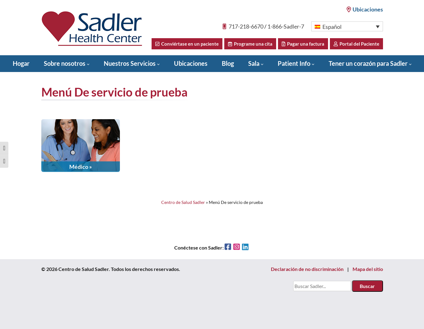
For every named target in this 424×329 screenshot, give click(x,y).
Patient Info (294, 63)
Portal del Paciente (356, 44)
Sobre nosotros (64, 63)
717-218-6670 (246, 26)
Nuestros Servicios (130, 63)
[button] (347, 26)
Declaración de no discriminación (307, 269)
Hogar (21, 63)
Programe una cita (250, 44)
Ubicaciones (365, 9)
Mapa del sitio (368, 269)
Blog (228, 63)
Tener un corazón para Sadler (368, 63)
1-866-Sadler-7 (285, 26)
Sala (253, 63)
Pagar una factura (303, 44)
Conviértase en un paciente (187, 44)
